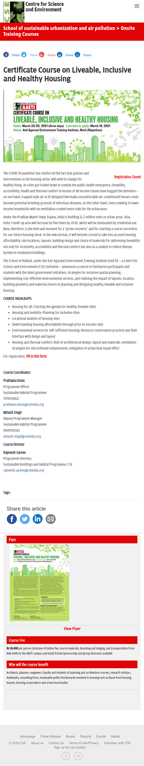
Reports (85, 736)
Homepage (27, 736)
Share (11, 55)
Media (115, 736)
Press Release (51, 736)
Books (70, 736)
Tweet (29, 55)
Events (101, 736)
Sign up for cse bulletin (70, 747)
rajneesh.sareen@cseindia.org (23, 470)
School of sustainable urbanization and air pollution (59, 28)
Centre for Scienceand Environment (44, 7)
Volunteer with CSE (117, 743)
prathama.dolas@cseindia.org (23, 404)
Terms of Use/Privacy (84, 743)
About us (37, 743)
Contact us (56, 743)
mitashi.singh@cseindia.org (22, 436)
